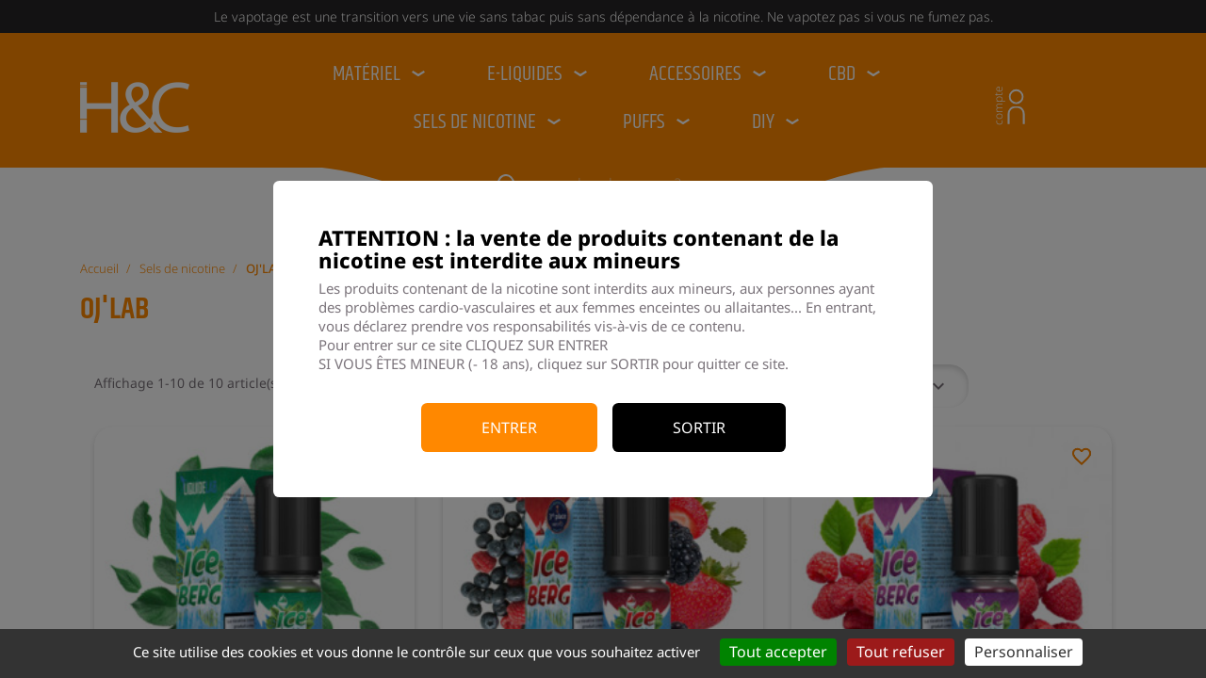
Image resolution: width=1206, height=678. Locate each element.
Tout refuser (900, 651)
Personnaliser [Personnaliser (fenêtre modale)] (1023, 651)
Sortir (699, 427)
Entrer (509, 427)
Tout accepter (778, 651)
